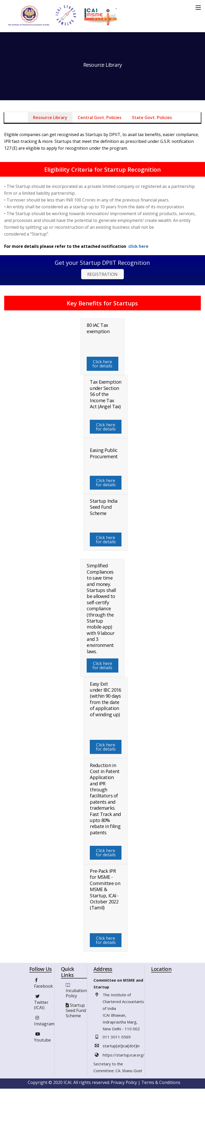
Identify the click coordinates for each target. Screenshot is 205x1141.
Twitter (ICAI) (41, 1003)
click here (138, 246)
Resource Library (50, 117)
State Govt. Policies (152, 117)
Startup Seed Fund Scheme (76, 1012)
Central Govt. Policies (99, 117)
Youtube (42, 1038)
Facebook (43, 984)
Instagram (44, 1022)
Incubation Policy (76, 994)
